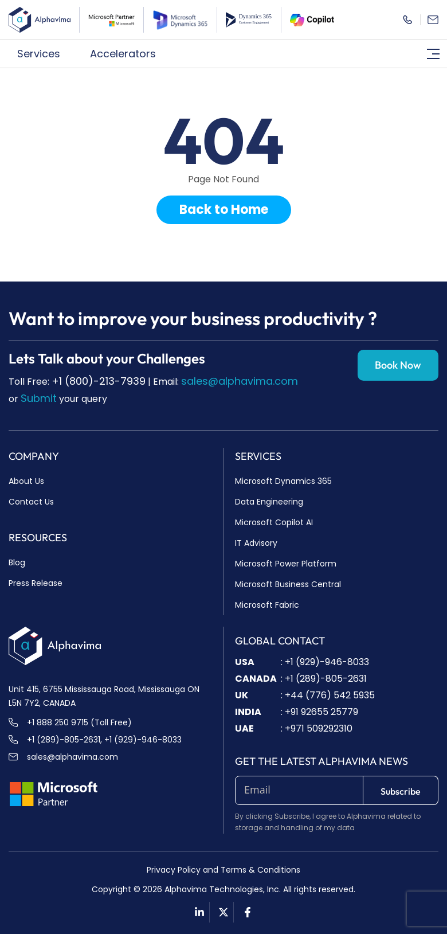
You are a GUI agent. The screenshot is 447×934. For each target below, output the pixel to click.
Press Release (35, 583)
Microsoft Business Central (288, 584)
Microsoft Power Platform (285, 563)
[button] (45, 54)
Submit (39, 398)
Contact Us (31, 501)
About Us (26, 481)
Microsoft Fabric (267, 605)
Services (45, 53)
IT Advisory (256, 543)
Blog (17, 562)
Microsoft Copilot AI (274, 522)
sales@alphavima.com (239, 381)
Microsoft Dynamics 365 (283, 481)
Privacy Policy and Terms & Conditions (223, 870)
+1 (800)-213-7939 (99, 381)
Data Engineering (269, 501)
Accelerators (129, 53)
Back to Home (223, 209)
